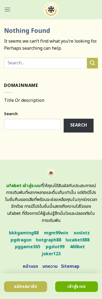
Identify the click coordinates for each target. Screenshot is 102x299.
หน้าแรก (30, 266)
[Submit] (92, 63)
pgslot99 (55, 247)
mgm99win (56, 233)
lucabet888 (77, 240)
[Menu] (7, 9)
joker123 (51, 254)
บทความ (50, 266)
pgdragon (21, 240)
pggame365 (27, 247)
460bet (77, 247)
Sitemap (70, 266)
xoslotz (82, 233)
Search (11, 114)
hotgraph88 (48, 240)
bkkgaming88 (24, 233)
